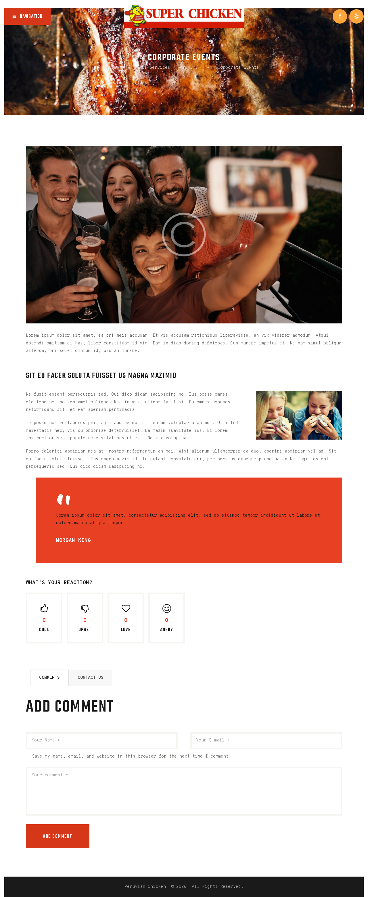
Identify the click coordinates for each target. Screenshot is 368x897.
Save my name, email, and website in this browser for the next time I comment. (131, 756)
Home (114, 67)
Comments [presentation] (49, 678)
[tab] (49, 678)
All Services (154, 67)
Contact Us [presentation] (90, 678)
